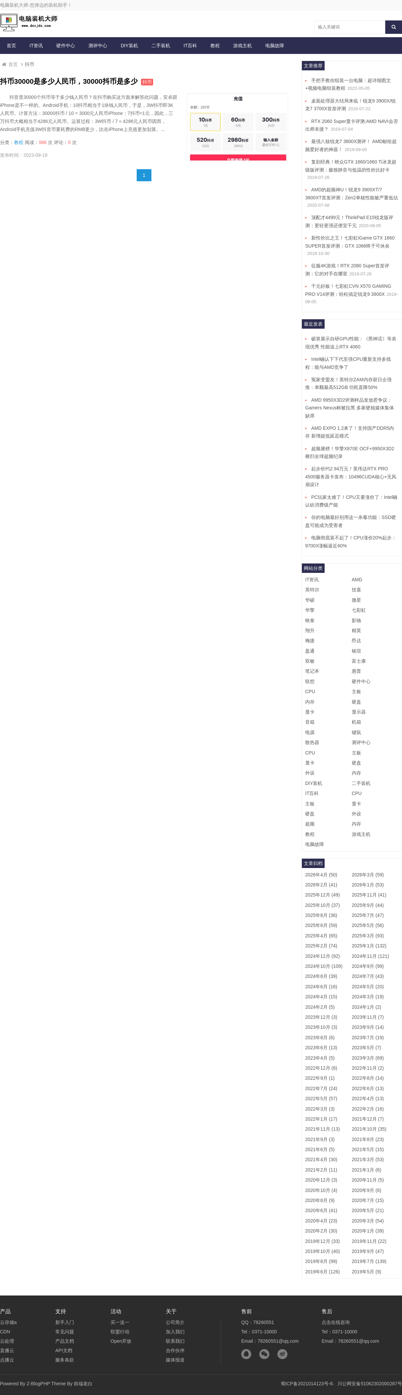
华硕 (310, 600)
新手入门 (64, 1322)
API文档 (63, 1350)
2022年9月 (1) (320, 1078)
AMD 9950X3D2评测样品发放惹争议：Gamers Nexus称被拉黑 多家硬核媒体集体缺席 (349, 407)
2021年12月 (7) (368, 1119)
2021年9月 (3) (320, 1139)
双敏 (310, 661)
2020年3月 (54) (368, 1220)
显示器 (359, 712)
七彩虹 (359, 610)
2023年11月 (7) (368, 1017)
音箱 (310, 722)
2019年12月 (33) (322, 1241)
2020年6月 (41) (321, 1210)
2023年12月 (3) (321, 1017)
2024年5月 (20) (368, 986)
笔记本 (312, 671)
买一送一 (120, 1322)
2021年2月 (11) (321, 1170)
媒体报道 (175, 1360)
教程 (215, 45)
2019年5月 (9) (366, 1271)
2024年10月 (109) (323, 966)
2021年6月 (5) (320, 1149)
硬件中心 (65, 45)
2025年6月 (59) (321, 925)
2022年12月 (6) (321, 1068)
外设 (310, 773)
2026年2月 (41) (321, 884)
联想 (310, 681)
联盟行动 (120, 1331)
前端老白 (83, 1383)
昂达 (356, 640)
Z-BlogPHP (38, 1383)
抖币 (147, 82)
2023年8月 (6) (320, 1037)
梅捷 (310, 640)
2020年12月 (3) (321, 1180)
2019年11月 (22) (369, 1241)
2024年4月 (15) (321, 996)
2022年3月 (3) (320, 1109)
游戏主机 (242, 45)
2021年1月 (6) (366, 1170)
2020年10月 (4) (321, 1190)
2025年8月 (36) (321, 915)
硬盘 (356, 702)
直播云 (7, 1350)
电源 (310, 732)
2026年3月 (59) (368, 874)
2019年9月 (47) (368, 1251)
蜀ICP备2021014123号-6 (307, 1383)
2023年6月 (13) (321, 1047)
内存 (310, 702)
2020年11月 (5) (368, 1180)
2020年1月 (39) (368, 1231)
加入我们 (175, 1331)
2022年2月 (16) (368, 1109)
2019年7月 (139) (369, 1261)
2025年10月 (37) (322, 905)
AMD (357, 579)
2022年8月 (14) (368, 1078)
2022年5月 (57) (321, 1098)
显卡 (310, 712)
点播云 (7, 1360)
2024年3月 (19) (368, 996)
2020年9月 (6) (366, 1190)
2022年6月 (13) (368, 1088)
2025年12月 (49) (322, 895)
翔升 (310, 630)
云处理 (7, 1341)
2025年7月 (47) (368, 915)
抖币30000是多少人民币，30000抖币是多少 (69, 81)
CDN (5, 1331)
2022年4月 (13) (368, 1098)
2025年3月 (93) (368, 935)
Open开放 (121, 1341)
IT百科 (190, 45)
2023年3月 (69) (368, 1058)
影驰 (356, 620)
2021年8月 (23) (368, 1139)
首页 (11, 45)
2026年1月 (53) (368, 884)
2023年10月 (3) (321, 1027)
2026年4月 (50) (321, 874)
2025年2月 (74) (321, 945)
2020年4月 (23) (321, 1220)
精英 (356, 630)
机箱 (356, 722)
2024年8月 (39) (321, 976)
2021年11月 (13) (322, 1129)
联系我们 (175, 1341)
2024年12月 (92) (322, 956)
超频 (310, 823)
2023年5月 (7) (366, 1047)
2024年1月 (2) (366, 1007)
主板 (356, 691)
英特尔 (312, 589)
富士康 (359, 661)
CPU (310, 691)
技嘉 (356, 589)
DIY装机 (129, 45)
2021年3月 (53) (368, 1159)
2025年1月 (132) (369, 945)
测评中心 (97, 45)
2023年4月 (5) (320, 1058)
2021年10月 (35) (369, 1129)
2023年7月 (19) (368, 1037)
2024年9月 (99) (368, 966)
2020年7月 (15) (368, 1200)
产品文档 (64, 1341)
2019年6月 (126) (322, 1271)
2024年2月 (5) (320, 1007)
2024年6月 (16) (321, 986)
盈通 (310, 651)
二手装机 (160, 45)
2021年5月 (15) (368, 1149)
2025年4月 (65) (321, 935)
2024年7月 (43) (368, 976)
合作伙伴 (175, 1350)
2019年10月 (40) (322, 1251)
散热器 (312, 742)
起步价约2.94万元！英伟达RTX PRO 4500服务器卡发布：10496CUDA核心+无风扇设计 (350, 476)
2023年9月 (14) (368, 1027)
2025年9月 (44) (368, 905)
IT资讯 (36, 45)
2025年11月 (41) (369, 895)
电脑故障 (274, 45)
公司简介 (175, 1322)
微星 (356, 600)
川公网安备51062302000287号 (369, 1383)
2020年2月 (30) (321, 1231)
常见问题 (64, 1331)
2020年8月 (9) (320, 1200)
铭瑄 (356, 651)
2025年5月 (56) (368, 925)
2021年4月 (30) (321, 1159)
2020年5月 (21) (368, 1210)
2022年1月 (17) (321, 1119)
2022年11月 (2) (368, 1068)
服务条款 (64, 1360)
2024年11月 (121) (370, 956)
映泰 (310, 620)
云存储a (8, 1322)
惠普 (356, 671)
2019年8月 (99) (321, 1261)
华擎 (310, 610)
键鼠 (356, 732)
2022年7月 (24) (321, 1088)
